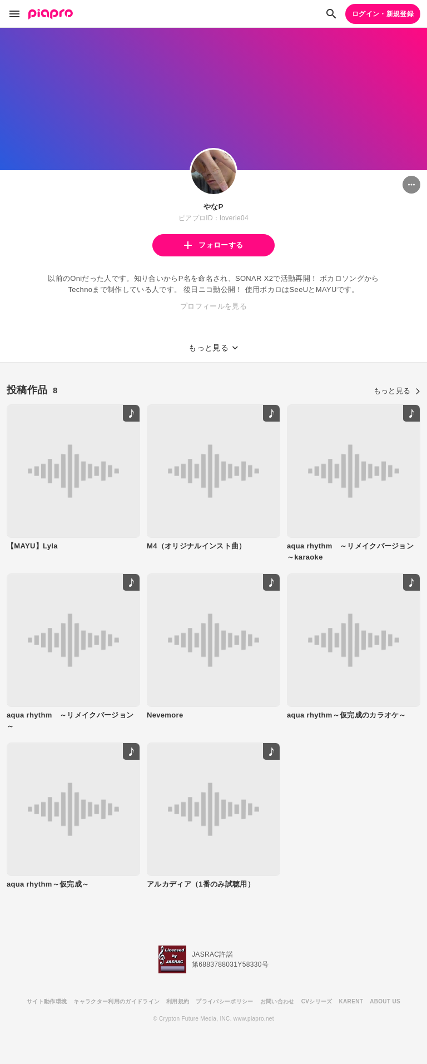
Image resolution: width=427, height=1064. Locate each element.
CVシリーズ (316, 1001)
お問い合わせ (277, 1001)
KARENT (351, 1001)
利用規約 (177, 1001)
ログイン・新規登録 (383, 14)
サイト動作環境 (47, 1001)
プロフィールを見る (213, 306)
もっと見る (397, 391)
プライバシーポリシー (224, 1001)
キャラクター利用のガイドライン (116, 1001)
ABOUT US (385, 1001)
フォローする (213, 245)
